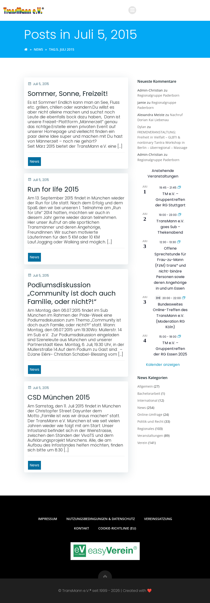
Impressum (47, 519)
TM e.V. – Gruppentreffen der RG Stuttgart (170, 199)
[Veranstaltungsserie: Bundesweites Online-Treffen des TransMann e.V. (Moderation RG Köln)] (183, 297)
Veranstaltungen (150, 435)
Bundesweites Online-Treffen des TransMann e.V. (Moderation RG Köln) (170, 316)
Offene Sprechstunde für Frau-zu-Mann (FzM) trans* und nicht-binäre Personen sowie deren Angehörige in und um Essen (170, 268)
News (38, 49)
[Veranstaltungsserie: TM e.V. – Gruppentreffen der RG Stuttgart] (179, 187)
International (147, 400)
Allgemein (145, 386)
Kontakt (81, 528)
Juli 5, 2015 (38, 84)
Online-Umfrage (149, 414)
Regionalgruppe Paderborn (158, 95)
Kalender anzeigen (163, 364)
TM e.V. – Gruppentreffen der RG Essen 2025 (170, 348)
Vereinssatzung (158, 519)
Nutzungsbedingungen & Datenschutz (100, 519)
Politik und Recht (150, 421)
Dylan (141, 127)
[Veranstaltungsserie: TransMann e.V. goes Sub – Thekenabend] (179, 214)
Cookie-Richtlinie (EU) (117, 528)
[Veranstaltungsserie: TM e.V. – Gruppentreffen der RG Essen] (179, 336)
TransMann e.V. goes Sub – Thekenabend (170, 226)
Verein (142, 443)
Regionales (145, 428)
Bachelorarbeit (148, 393)
